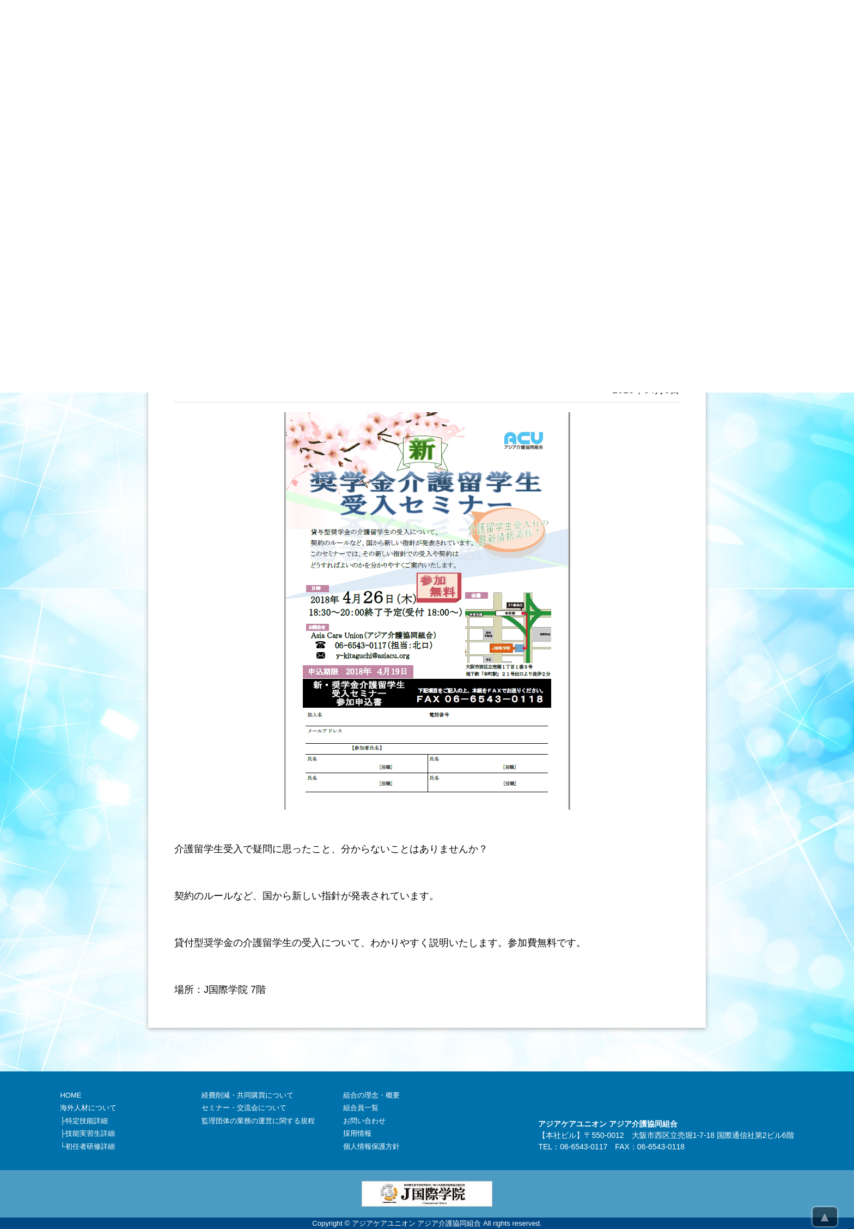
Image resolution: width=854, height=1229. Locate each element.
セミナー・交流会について (244, 1108)
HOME (70, 1095)
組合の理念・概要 (371, 1095)
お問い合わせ (364, 1121)
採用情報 (357, 1133)
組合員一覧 (361, 1108)
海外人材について (88, 1108)
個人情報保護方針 (371, 1146)
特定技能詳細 (86, 1121)
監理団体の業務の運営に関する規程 (258, 1121)
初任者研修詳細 (90, 1146)
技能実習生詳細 (90, 1133)
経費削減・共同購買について (248, 1095)
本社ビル (561, 1135)
